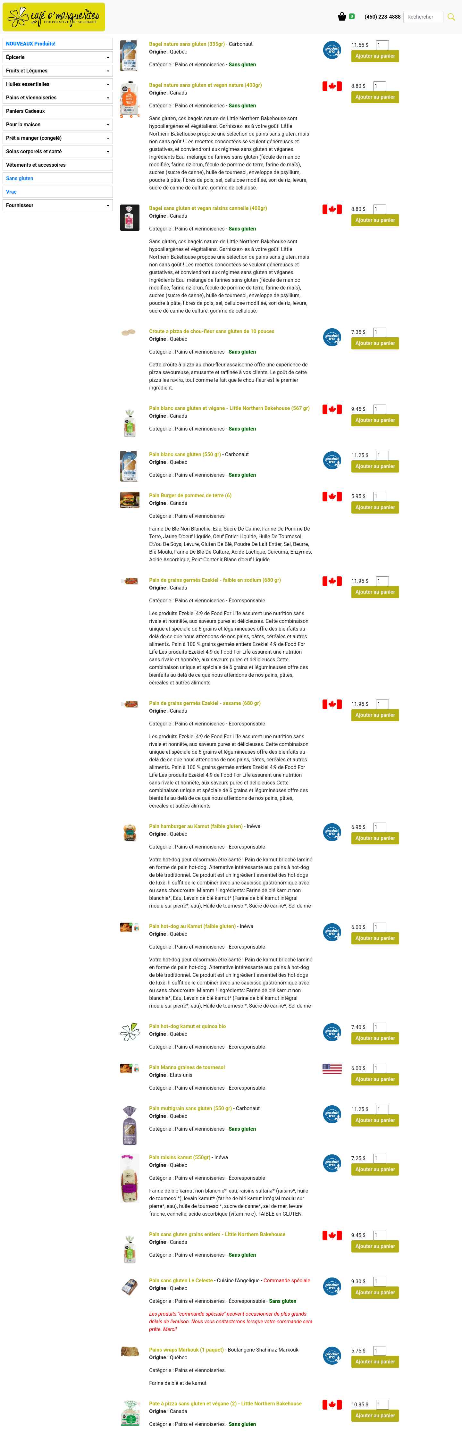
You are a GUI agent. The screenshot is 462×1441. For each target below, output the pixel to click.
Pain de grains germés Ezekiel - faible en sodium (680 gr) (215, 580)
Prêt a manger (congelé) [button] (34, 138)
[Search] (423, 17)
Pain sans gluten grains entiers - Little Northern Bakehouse (217, 1234)
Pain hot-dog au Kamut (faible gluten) (193, 926)
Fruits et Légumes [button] (26, 71)
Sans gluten (19, 178)
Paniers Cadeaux (25, 111)
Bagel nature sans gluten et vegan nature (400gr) (205, 85)
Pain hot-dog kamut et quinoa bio (187, 1026)
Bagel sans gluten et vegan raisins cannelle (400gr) (208, 208)
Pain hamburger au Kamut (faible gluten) (196, 826)
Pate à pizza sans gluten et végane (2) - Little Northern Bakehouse (225, 1404)
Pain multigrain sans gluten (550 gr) (190, 1108)
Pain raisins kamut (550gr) (179, 1157)
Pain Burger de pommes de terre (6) (190, 495)
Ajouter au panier (375, 56)
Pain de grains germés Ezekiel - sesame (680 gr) (205, 703)
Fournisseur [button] (19, 205)
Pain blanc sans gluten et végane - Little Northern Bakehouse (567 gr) (229, 408)
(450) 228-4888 (383, 17)
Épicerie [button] (15, 57)
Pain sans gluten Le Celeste (181, 1281)
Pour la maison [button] (23, 124)
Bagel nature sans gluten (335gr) (187, 44)
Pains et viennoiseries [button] (31, 98)
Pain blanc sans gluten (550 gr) (185, 454)
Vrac (11, 192)
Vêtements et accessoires (36, 165)
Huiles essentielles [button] (27, 84)
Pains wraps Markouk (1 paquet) (186, 1350)
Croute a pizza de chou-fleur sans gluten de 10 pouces (211, 331)
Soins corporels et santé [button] (34, 151)
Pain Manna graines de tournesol (187, 1067)
